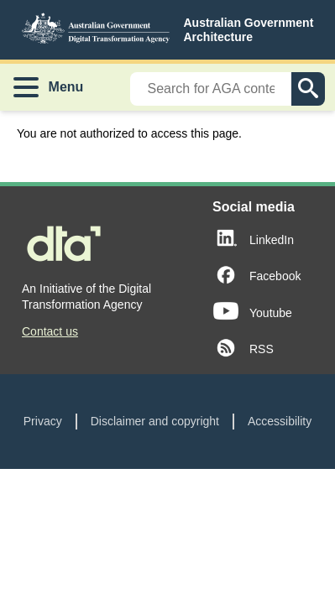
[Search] (210, 89)
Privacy (43, 421)
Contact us (50, 331)
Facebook (275, 276)
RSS (261, 349)
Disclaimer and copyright (155, 421)
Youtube (270, 313)
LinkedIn (271, 240)
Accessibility (279, 421)
